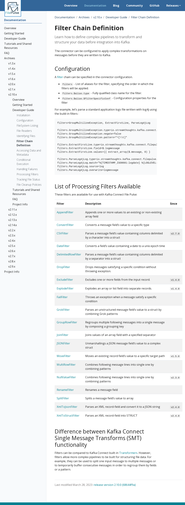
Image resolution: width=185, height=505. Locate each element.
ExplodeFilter (65, 288)
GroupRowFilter (67, 322)
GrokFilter (63, 310)
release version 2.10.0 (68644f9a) (115, 485)
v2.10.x (97, 17)
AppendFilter (65, 212)
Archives (84, 17)
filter (60, 77)
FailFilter (62, 297)
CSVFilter (62, 233)
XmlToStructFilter (68, 415)
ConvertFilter (65, 225)
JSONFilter (63, 343)
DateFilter (63, 246)
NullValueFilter (66, 377)
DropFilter (63, 267)
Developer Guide (116, 17)
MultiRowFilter (66, 364)
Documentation (65, 17)
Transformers (128, 453)
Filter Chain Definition (145, 17)
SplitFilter (63, 398)
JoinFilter (62, 335)
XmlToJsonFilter (67, 407)
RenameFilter (65, 390)
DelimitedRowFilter (69, 254)
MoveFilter (64, 356)
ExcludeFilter (65, 280)
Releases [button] (172, 5)
